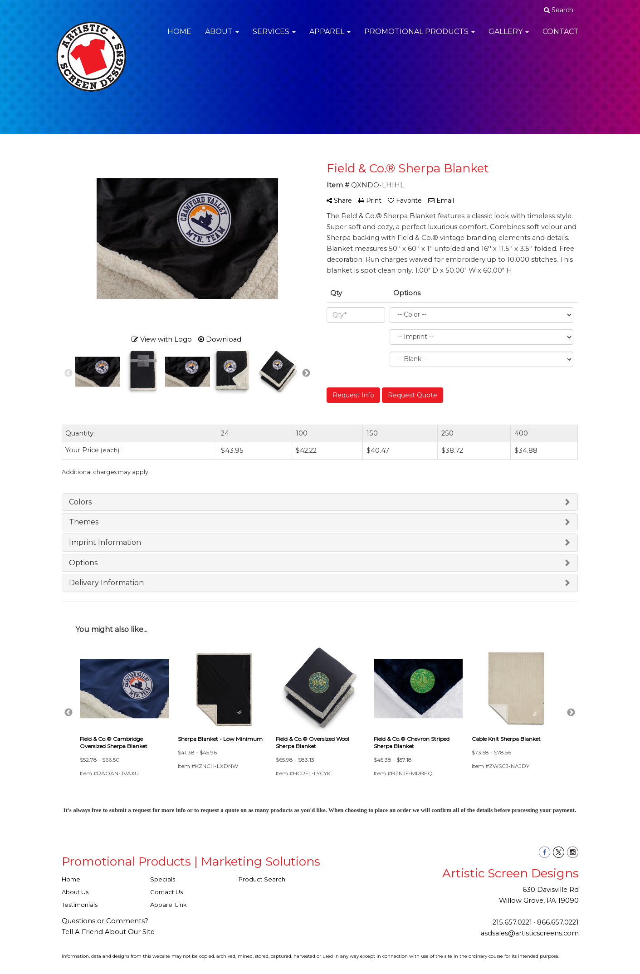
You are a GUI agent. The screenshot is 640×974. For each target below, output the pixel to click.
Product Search (262, 879)
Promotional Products (419, 36)
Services (274, 36)
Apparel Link (168, 904)
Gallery (509, 36)
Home (179, 36)
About (222, 36)
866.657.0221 (558, 922)
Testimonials (80, 904)
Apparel (330, 36)
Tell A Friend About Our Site (108, 932)
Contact (560, 36)
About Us (75, 892)
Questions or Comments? (105, 921)
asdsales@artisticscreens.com (530, 933)
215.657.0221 (512, 922)
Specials (162, 879)
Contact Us (166, 892)
